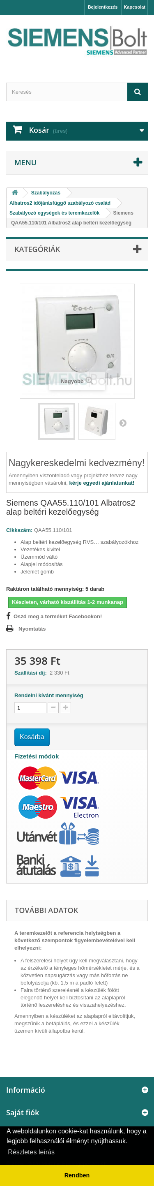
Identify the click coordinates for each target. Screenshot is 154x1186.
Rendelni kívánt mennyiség (48, 695)
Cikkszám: (19, 530)
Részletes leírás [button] (31, 1152)
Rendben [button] (77, 1175)
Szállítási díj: (32, 673)
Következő (123, 422)
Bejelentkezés (103, 7)
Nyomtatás (32, 629)
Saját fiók (22, 1112)
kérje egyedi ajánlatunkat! (101, 483)
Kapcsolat (134, 7)
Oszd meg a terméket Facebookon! (58, 616)
